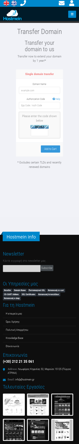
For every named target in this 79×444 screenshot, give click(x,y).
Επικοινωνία (12, 346)
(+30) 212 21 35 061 (18, 361)
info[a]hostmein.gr (24, 379)
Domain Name (39, 84)
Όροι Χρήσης (13, 321)
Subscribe (46, 268)
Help (56, 99)
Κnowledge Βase (14, 338)
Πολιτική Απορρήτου (17, 330)
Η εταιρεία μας (14, 313)
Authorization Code (43, 99)
